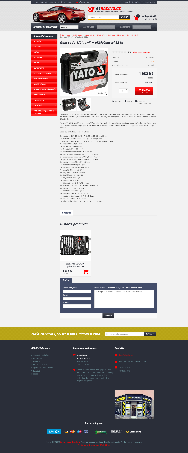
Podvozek (38, 57)
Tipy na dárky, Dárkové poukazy (44, 112)
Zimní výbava (39, 95)
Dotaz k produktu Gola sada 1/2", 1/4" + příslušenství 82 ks (124, 299)
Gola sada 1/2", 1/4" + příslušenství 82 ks (76, 265)
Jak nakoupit (38, 358)
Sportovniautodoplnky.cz (70, 442)
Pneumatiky (39, 100)
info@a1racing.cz (85, 2)
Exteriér (37, 46)
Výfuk (36, 63)
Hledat (124, 17)
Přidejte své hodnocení (141, 52)
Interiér (37, 41)
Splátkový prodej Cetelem (43, 367)
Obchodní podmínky (41, 355)
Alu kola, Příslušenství (44, 89)
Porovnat (118, 101)
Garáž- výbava (40, 84)
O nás (35, 374)
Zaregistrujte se (149, 2)
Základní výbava (41, 79)
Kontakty (36, 361)
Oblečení (38, 105)
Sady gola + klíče (132, 35)
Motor (36, 52)
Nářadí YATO (101, 35)
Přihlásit (137, 2)
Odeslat (149, 334)
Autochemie (39, 68)
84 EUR (150, 78)
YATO (152, 61)
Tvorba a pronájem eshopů (88, 445)
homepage (66, 35)
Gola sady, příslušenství (116, 35)
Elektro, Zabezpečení (43, 73)
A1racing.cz (110, 9)
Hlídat (129, 101)
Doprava (36, 370)
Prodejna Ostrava (40, 364)
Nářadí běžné (89, 35)
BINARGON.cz (105, 445)
